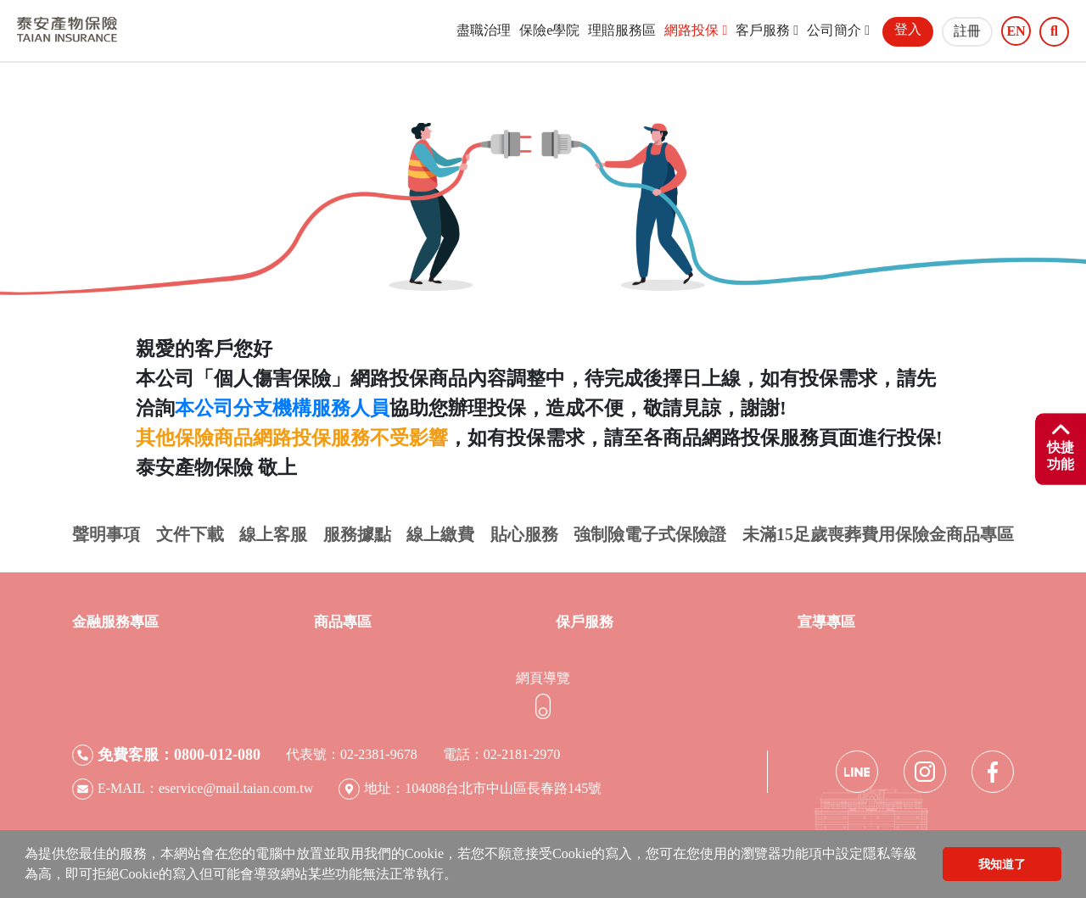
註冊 (967, 31)
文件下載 (190, 534)
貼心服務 (524, 534)
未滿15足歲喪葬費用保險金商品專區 (878, 534)
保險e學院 (549, 30)
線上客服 (273, 534)
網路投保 (695, 30)
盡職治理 (483, 30)
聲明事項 (106, 534)
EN (1015, 31)
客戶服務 (767, 30)
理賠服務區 (622, 30)
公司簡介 (838, 30)
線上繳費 (440, 534)
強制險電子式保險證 (650, 534)
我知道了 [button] (1002, 864)
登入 (907, 29)
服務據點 (357, 534)
